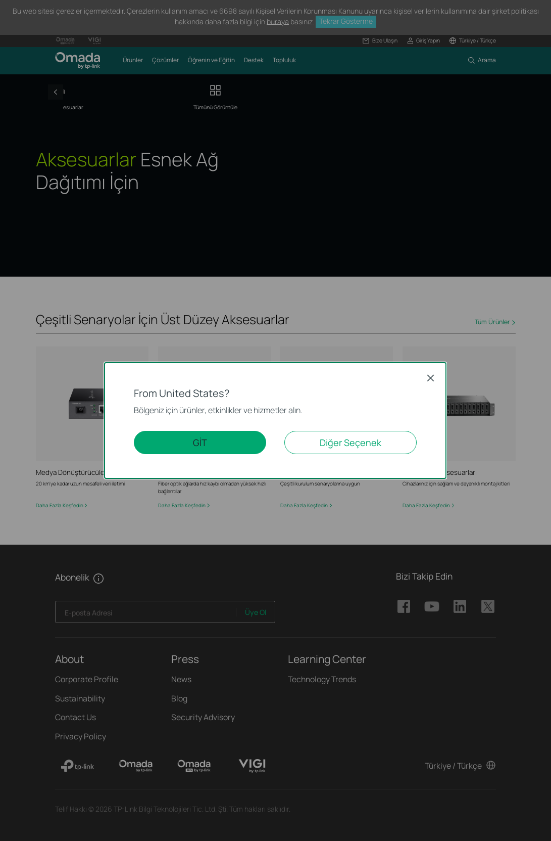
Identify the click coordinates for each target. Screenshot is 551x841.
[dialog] (275, 420)
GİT (200, 442)
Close (430, 378)
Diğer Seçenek (350, 442)
